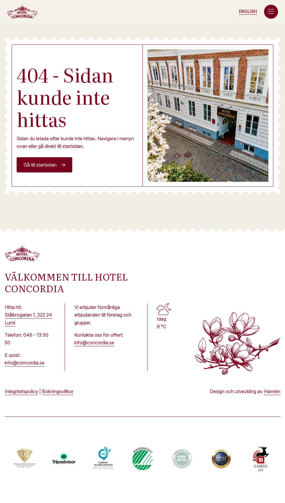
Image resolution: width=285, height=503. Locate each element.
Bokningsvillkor (57, 391)
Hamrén (272, 391)
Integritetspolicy (21, 391)
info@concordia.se (25, 363)
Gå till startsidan (40, 165)
